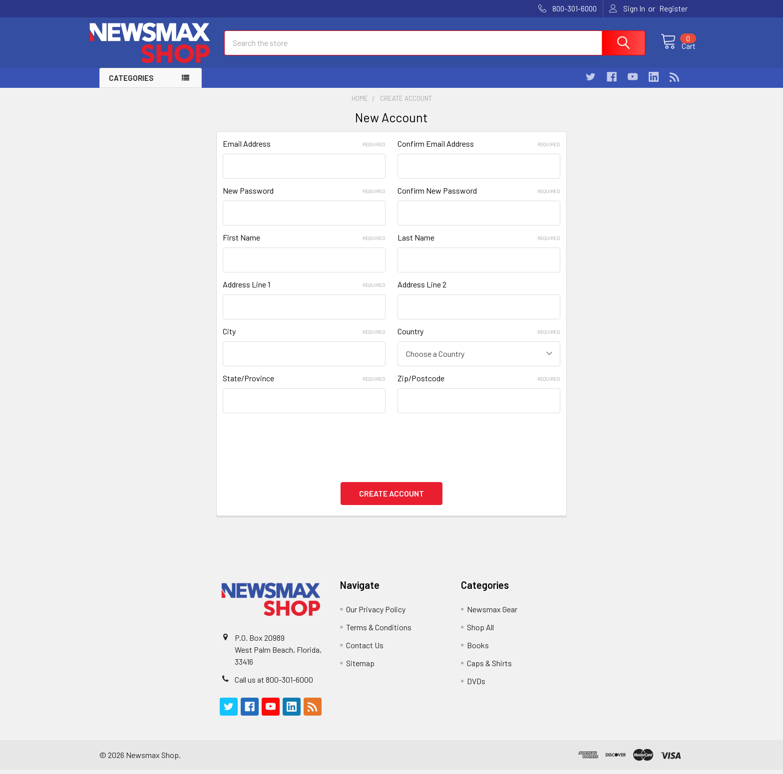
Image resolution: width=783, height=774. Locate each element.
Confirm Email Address (478, 152)
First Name (304, 246)
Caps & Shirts (489, 667)
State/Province (304, 387)
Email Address (304, 152)
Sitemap (360, 667)
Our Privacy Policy (375, 613)
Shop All (480, 631)
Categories (131, 86)
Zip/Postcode (478, 387)
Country (478, 340)
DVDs (476, 685)
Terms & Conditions (378, 631)
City (304, 340)
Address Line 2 (421, 293)
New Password (304, 199)
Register (673, 8)
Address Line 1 (304, 293)
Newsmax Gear (492, 613)
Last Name (478, 246)
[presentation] (299, 447)
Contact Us (365, 649)
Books (478, 649)
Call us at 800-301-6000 (274, 684)
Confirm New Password (478, 199)
